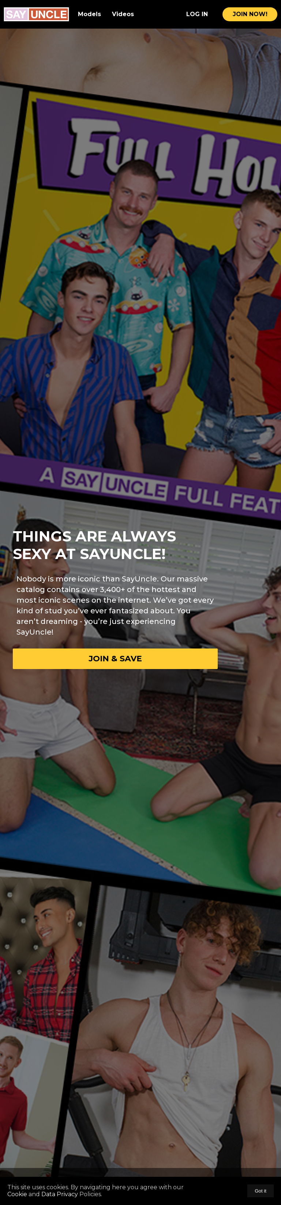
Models (89, 14)
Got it (260, 1191)
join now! (250, 14)
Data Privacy (59, 1194)
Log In (197, 14)
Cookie (18, 1194)
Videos (123, 14)
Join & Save (115, 659)
